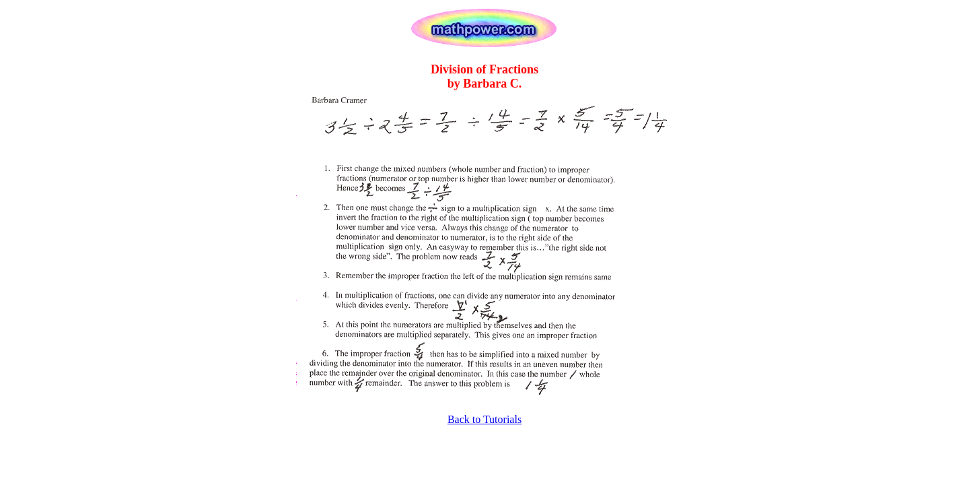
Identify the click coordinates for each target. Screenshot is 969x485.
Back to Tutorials (484, 419)
